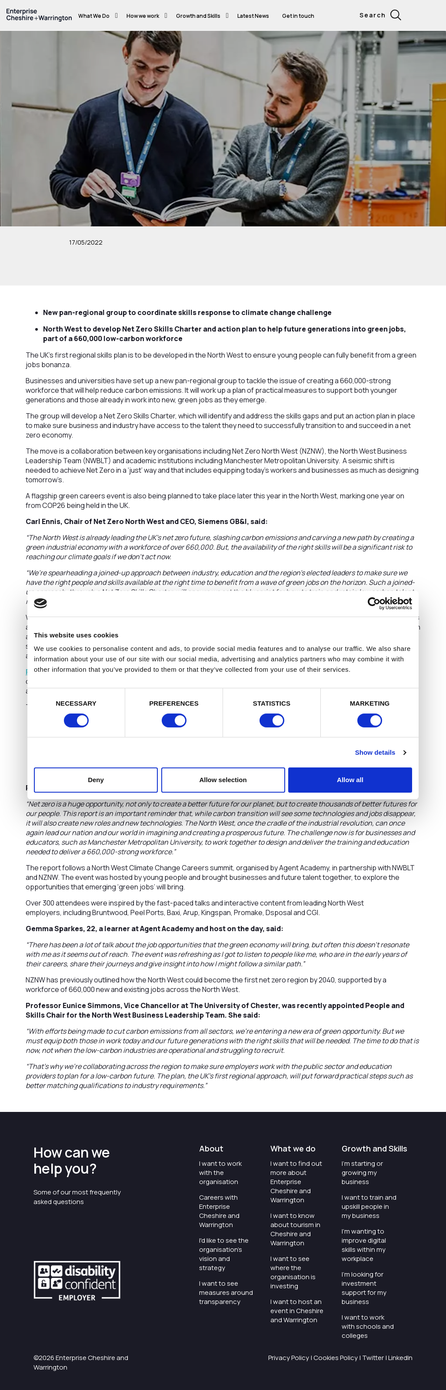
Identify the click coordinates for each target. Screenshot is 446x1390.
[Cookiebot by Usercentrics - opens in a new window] (374, 603)
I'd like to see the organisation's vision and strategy (224, 1254)
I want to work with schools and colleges (368, 1326)
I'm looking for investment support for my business (364, 1288)
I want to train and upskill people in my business (369, 1206)
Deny (96, 779)
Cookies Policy (335, 1357)
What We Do (94, 16)
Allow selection (222, 779)
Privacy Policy (288, 1357)
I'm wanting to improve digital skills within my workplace (364, 1245)
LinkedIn (400, 1357)
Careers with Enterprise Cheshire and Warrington (219, 1211)
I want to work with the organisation (220, 1172)
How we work (142, 16)
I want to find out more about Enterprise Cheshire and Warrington (296, 1181)
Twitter (373, 1357)
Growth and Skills (198, 16)
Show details (375, 752)
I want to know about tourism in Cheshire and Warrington (295, 1229)
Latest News (253, 16)
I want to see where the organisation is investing (293, 1272)
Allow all (350, 779)
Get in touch (298, 16)
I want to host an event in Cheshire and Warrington (296, 1310)
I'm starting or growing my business (362, 1172)
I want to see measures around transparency (226, 1292)
